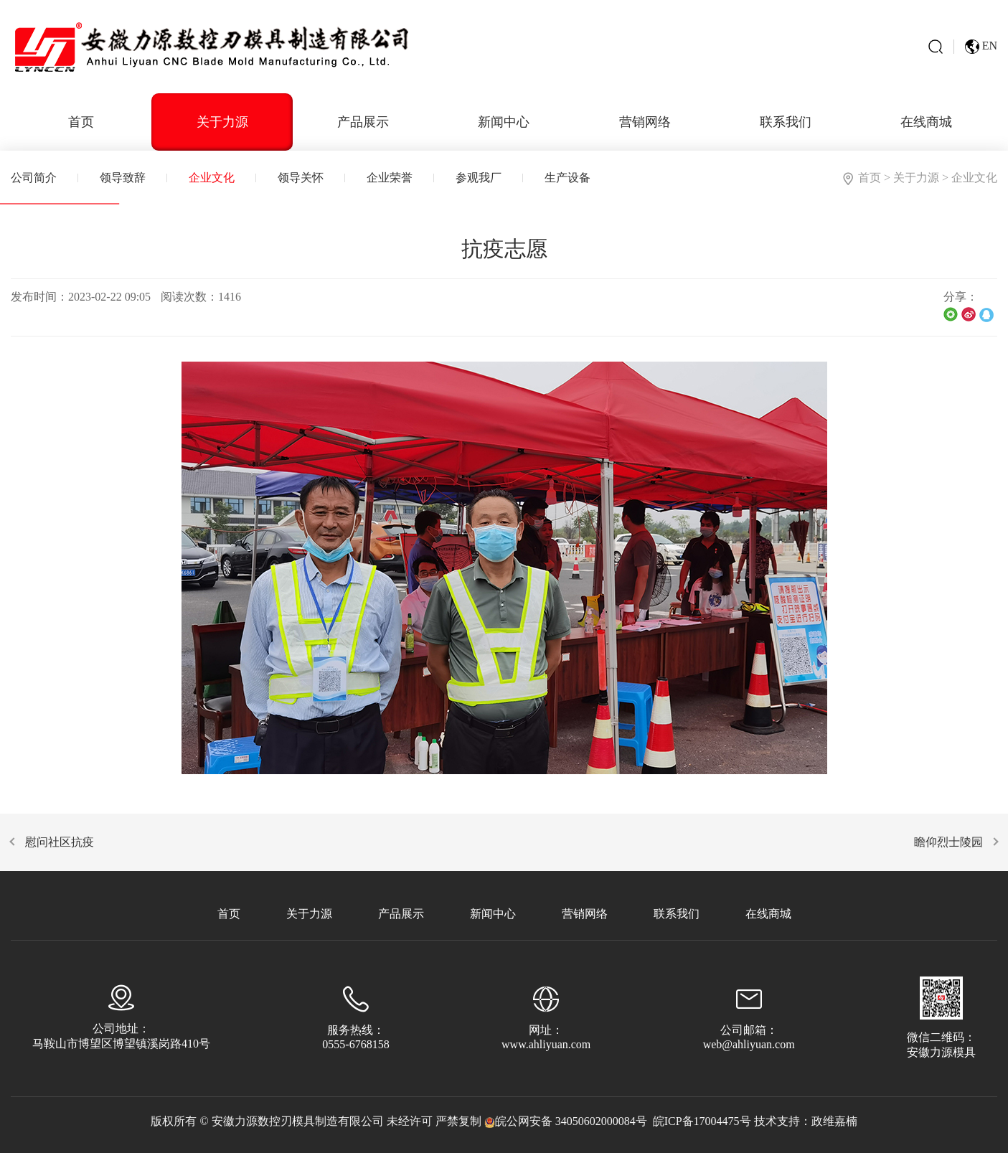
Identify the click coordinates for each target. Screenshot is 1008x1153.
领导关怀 (301, 177)
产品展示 (363, 122)
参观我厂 (478, 177)
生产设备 (567, 177)
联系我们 (785, 122)
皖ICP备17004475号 (702, 1121)
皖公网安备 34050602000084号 (565, 1121)
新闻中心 (503, 122)
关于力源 (222, 122)
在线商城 (926, 122)
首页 (81, 122)
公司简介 (34, 177)
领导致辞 (123, 177)
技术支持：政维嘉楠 (805, 1121)
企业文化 (212, 177)
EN (981, 46)
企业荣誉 (390, 177)
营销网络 (645, 122)
